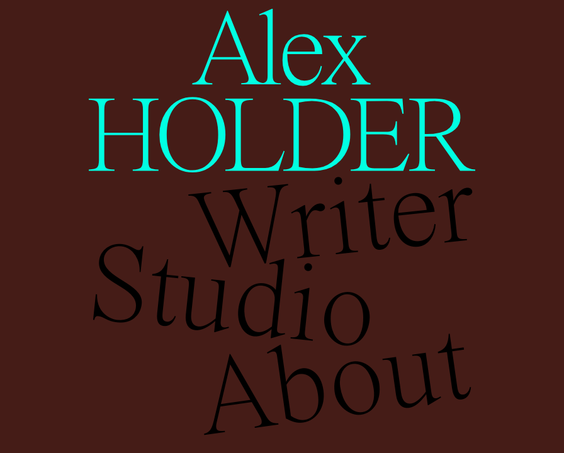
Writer (332, 217)
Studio (232, 295)
